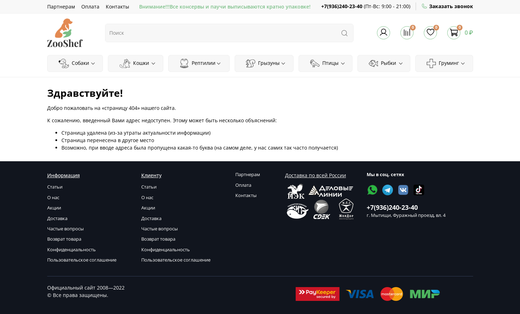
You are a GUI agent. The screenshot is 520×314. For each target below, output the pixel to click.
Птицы (327, 63)
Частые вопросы (65, 229)
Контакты (117, 6)
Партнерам (61, 6)
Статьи (54, 187)
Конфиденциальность (71, 250)
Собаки (77, 63)
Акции (54, 208)
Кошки (138, 63)
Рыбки (386, 63)
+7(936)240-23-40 (341, 6)
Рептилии (200, 63)
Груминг (446, 63)
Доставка (57, 218)
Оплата (90, 6)
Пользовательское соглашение (81, 260)
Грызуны (266, 63)
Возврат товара (64, 239)
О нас (53, 198)
